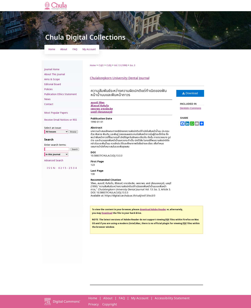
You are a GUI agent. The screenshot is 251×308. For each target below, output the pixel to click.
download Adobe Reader (153, 209)
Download (190, 93)
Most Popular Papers (56, 113)
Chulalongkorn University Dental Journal (119, 78)
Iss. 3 (132, 65)
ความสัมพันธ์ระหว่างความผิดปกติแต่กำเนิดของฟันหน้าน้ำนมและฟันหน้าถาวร (129, 93)
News (47, 99)
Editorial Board (52, 84)
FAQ (122, 298)
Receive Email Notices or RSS (60, 120)
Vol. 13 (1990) (120, 65)
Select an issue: (52, 128)
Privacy (93, 304)
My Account (140, 298)
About (108, 298)
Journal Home (51, 69)
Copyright (109, 304)
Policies (48, 89)
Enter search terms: (55, 145)
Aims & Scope (52, 79)
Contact (48, 104)
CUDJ (108, 65)
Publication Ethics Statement (60, 94)
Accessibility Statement (172, 298)
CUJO (101, 65)
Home (93, 65)
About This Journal (54, 74)
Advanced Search (53, 160)
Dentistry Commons (190, 108)
